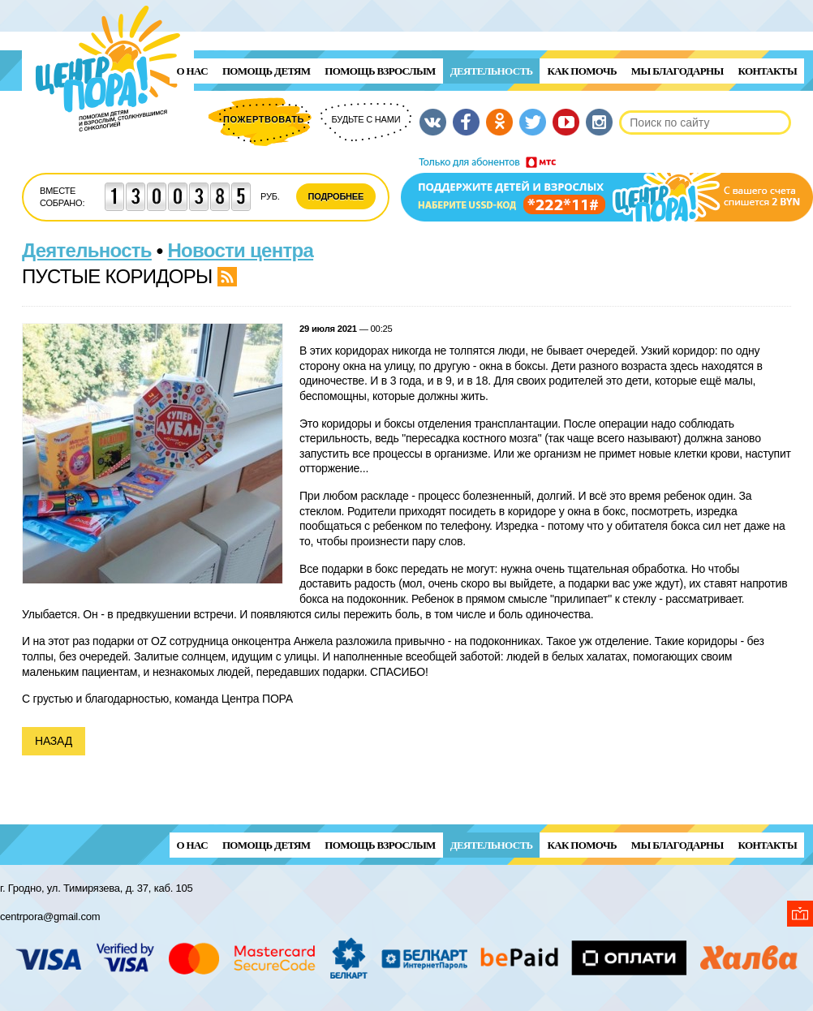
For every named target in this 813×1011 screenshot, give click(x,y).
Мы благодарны (677, 71)
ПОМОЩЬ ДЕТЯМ (266, 71)
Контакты (767, 71)
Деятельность (491, 71)
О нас (192, 71)
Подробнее (336, 196)
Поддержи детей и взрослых (607, 189)
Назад (53, 740)
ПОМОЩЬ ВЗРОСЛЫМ (380, 71)
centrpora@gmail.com (50, 916)
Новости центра (241, 250)
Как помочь (581, 71)
